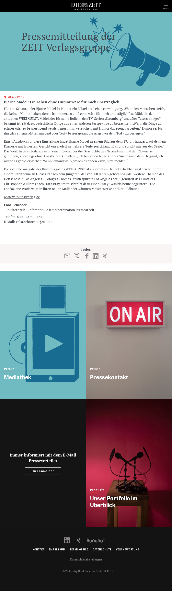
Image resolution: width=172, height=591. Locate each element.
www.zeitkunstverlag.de (22, 197)
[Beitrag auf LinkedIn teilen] (95, 256)
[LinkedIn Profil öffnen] (69, 540)
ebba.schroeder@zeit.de (34, 221)
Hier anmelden (42, 471)
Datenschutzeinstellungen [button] (86, 559)
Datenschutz (102, 549)
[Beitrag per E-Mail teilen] (67, 255)
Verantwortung (127, 549)
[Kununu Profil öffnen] (98, 540)
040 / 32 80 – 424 (29, 216)
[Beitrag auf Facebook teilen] (87, 256)
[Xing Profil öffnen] (81, 540)
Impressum (57, 549)
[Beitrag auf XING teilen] (104, 255)
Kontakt (39, 549)
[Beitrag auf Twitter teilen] (76, 255)
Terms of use (79, 549)
